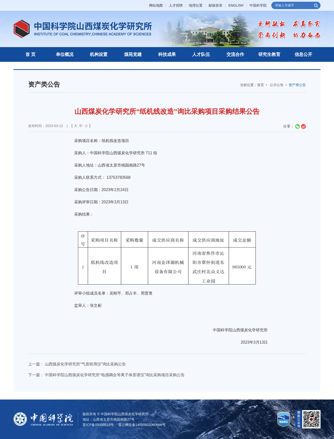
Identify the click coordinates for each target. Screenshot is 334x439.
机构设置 (98, 54)
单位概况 (64, 54)
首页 (260, 85)
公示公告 (277, 85)
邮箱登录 (215, 5)
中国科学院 (258, 5)
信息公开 (303, 54)
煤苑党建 (133, 54)
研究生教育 (269, 54)
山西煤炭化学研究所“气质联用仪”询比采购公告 (85, 364)
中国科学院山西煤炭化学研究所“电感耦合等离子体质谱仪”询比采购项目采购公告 (115, 375)
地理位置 (196, 5)
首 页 (30, 54)
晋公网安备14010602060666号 (142, 425)
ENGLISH (235, 5)
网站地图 (156, 5)
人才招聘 (176, 5)
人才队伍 (201, 54)
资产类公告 (297, 85)
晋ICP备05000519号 (98, 425)
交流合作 (235, 54)
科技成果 (167, 54)
